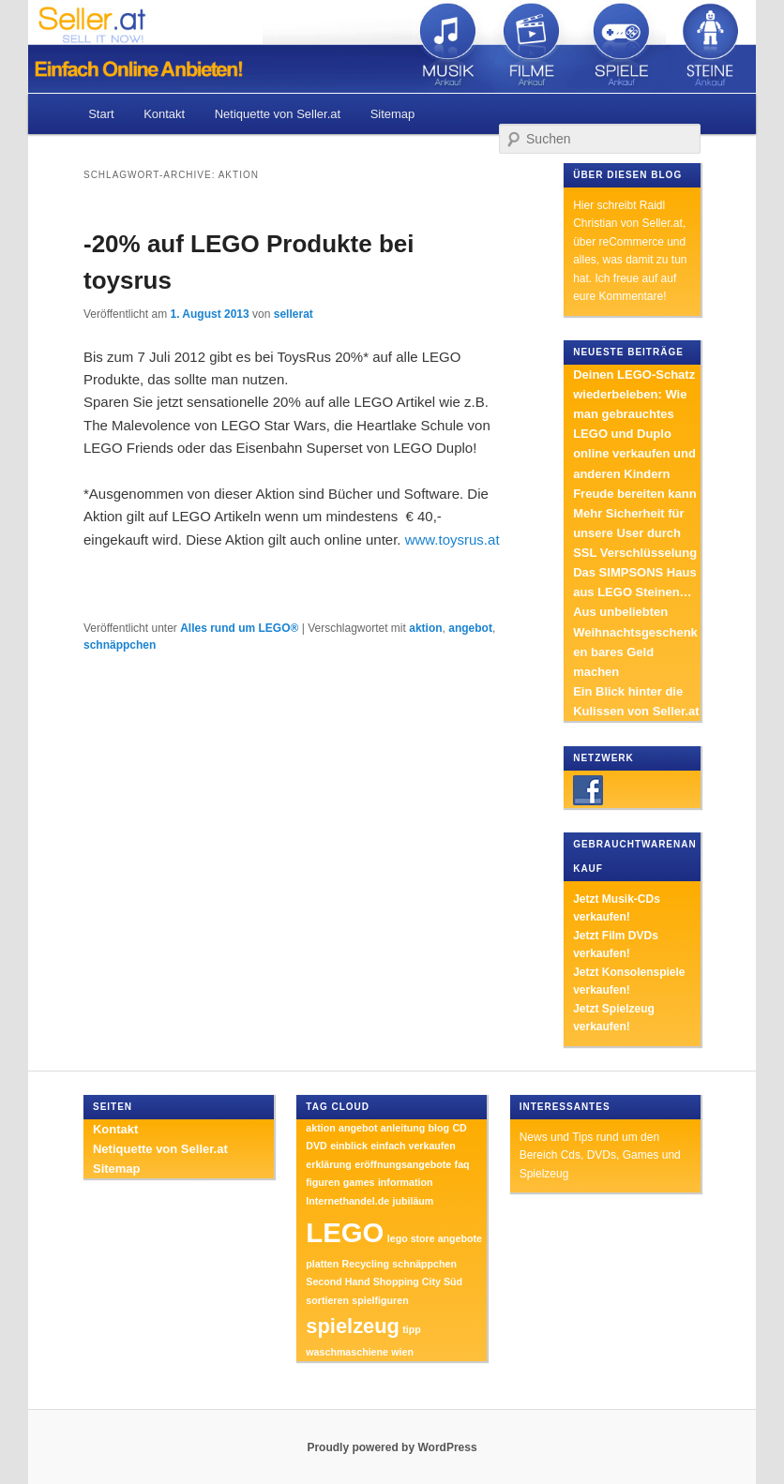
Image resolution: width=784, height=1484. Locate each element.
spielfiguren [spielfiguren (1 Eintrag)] (380, 1300)
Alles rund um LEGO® (239, 628)
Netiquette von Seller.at (277, 114)
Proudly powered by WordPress (391, 1447)
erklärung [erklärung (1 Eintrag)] (329, 1164)
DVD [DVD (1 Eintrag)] (316, 1145)
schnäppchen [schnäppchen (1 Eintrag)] (424, 1263)
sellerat (293, 314)
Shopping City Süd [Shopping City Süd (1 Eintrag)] (417, 1281)
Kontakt (164, 114)
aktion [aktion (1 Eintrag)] (320, 1127)
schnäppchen (119, 645)
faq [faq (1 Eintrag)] (462, 1164)
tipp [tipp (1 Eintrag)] (411, 1329)
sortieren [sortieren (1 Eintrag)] (327, 1300)
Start (100, 114)
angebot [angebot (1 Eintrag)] (358, 1127)
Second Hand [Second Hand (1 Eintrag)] (337, 1281)
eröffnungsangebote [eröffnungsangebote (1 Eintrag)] (402, 1164)
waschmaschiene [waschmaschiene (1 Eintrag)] (347, 1351)
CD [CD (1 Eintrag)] (459, 1127)
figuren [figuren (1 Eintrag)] (322, 1182)
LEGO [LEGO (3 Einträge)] (345, 1232)
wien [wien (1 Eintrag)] (402, 1351)
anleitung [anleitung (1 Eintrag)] (403, 1127)
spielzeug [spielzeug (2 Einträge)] (353, 1326)
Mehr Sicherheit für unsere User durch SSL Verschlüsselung (635, 533)
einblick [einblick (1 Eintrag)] (349, 1145)
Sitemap (392, 114)
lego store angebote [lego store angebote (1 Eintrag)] (434, 1238)
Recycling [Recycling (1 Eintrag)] (365, 1263)
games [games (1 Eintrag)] (359, 1182)
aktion (425, 628)
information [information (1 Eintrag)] (405, 1182)
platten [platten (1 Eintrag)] (322, 1263)
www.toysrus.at (452, 539)
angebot (470, 628)
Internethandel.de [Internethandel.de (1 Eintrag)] (347, 1201)
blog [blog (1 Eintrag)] (439, 1127)
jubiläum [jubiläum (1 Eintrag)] (412, 1201)
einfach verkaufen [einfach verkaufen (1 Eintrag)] (413, 1145)
